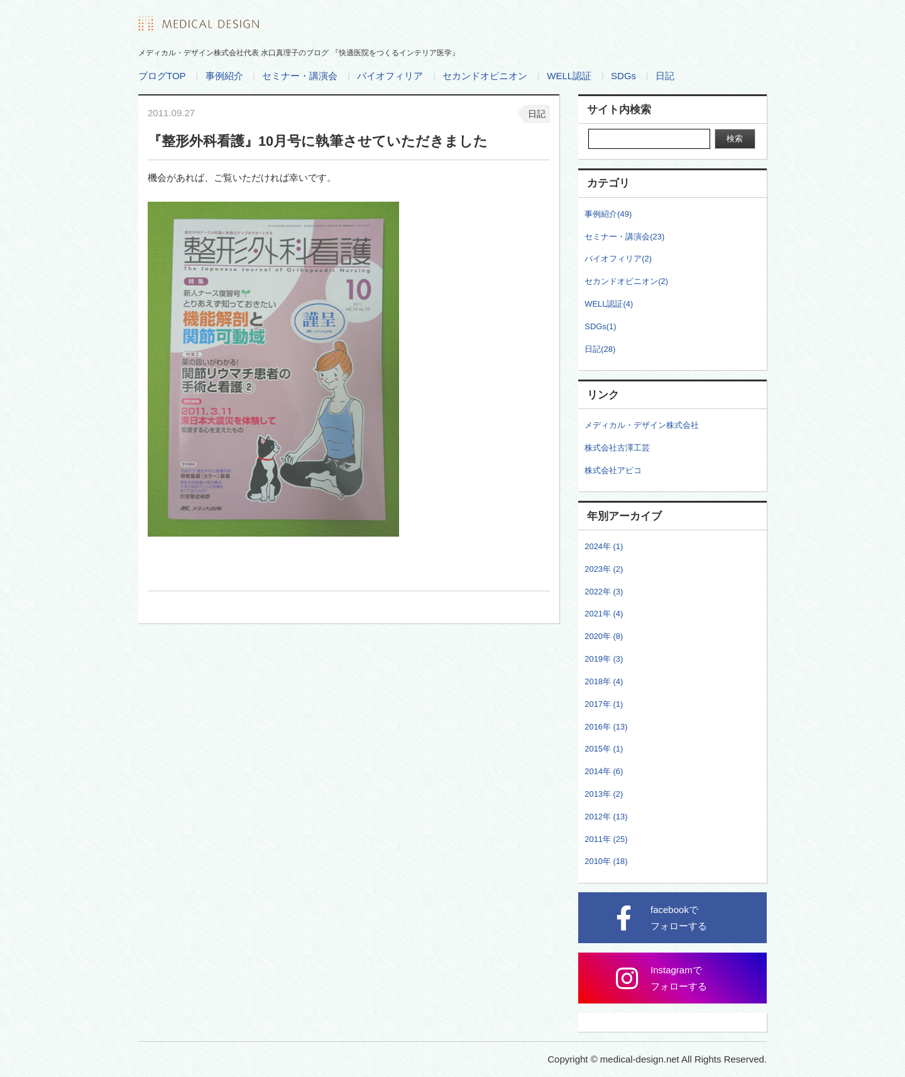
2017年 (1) (603, 704)
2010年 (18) (605, 861)
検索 (735, 138)
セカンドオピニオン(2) (626, 281)
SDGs (623, 75)
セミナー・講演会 (299, 75)
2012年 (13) (605, 816)
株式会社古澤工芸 (617, 447)
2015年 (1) (603, 748)
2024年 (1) (603, 546)
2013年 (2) (603, 794)
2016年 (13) (605, 726)
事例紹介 (224, 75)
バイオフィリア (390, 75)
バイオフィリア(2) (618, 258)
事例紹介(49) (608, 214)
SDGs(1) (600, 326)
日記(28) (599, 349)
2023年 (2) (603, 569)
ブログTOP (162, 75)
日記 (664, 75)
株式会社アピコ (613, 470)
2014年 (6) (603, 771)
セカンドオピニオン (484, 75)
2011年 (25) (605, 839)
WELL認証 (569, 75)
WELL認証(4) (608, 304)
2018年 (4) (603, 681)
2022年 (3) (603, 591)
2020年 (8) (603, 636)
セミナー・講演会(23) (624, 236)
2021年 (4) (603, 613)
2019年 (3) (603, 659)
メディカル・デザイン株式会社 (641, 425)
